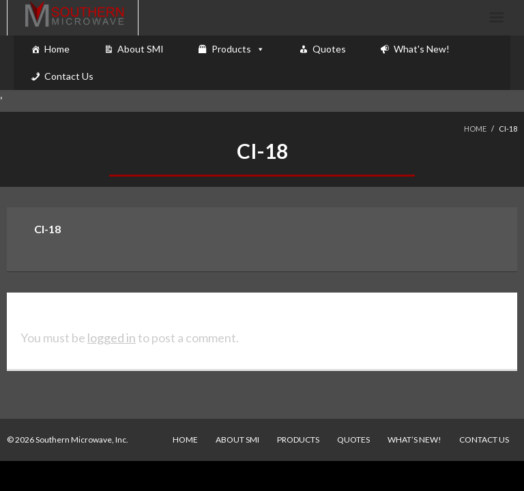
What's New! (422, 49)
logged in (111, 337)
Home (57, 49)
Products (231, 49)
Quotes (329, 49)
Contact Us (68, 76)
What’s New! (414, 439)
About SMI (140, 49)
